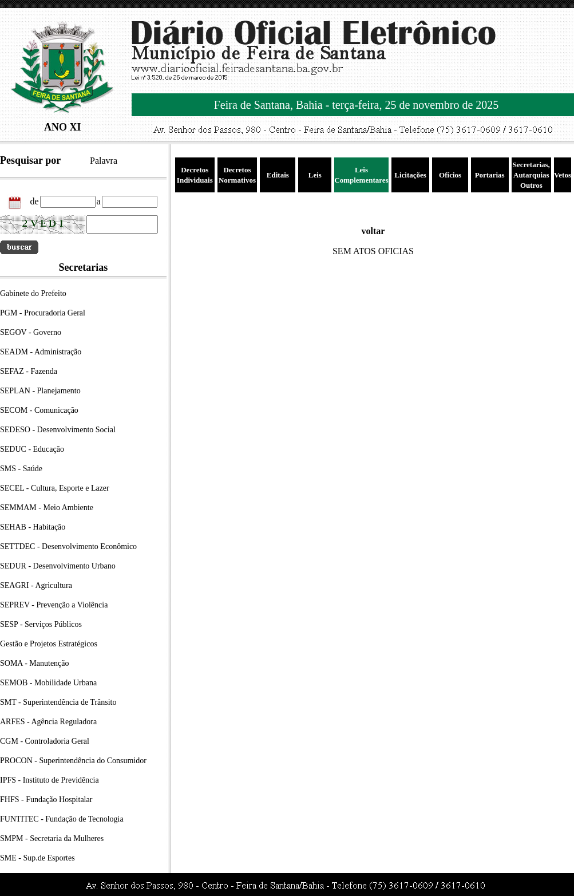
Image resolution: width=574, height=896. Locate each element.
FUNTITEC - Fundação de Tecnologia (62, 819)
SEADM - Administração (40, 352)
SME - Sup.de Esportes (37, 858)
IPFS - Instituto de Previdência (49, 780)
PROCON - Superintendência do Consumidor (73, 760)
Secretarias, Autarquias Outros (531, 175)
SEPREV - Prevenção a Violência (54, 605)
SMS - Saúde (21, 468)
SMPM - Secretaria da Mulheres (52, 838)
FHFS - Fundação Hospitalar (46, 799)
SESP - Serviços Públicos (41, 624)
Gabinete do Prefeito (33, 293)
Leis (315, 175)
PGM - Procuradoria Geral (42, 313)
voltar (373, 231)
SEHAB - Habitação (32, 527)
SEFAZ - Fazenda (28, 371)
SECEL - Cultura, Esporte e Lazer (54, 488)
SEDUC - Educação (32, 449)
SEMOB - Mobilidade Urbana (48, 682)
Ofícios (450, 175)
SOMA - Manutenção (34, 663)
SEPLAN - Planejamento (40, 390)
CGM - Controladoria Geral (44, 741)
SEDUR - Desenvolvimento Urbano (58, 566)
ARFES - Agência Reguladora (48, 721)
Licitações (410, 175)
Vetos (562, 175)
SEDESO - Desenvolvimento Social (58, 429)
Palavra (103, 160)
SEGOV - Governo (30, 332)
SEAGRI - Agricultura (36, 585)
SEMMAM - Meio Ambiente (46, 507)
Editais (278, 175)
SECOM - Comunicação (39, 410)
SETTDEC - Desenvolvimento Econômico (68, 546)
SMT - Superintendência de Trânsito (58, 702)
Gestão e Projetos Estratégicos (48, 644)
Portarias (490, 175)
